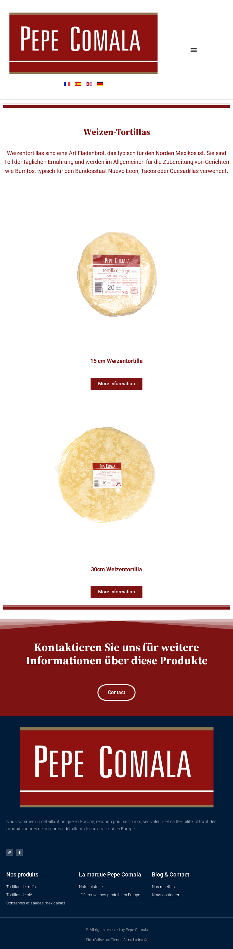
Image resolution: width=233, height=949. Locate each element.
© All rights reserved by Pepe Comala (117, 930)
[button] (193, 49)
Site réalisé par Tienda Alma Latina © (116, 940)
